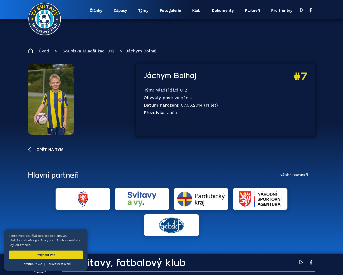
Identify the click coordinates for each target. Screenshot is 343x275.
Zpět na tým (49, 149)
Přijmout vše (46, 255)
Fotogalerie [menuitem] (162, 10)
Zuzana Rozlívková (97, 265)
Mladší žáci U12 (171, 90)
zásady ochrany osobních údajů (219, 265)
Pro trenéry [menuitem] (281, 10)
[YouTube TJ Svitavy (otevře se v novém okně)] (302, 10)
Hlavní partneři (55, 175)
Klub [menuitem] (190, 10)
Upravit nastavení (59, 264)
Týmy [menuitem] (133, 10)
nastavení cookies (180, 265)
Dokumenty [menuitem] (218, 10)
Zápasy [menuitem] (109, 10)
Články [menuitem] (83, 10)
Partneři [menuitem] (249, 10)
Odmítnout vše (31, 264)
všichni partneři (294, 175)
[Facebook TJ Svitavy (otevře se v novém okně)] (311, 10)
